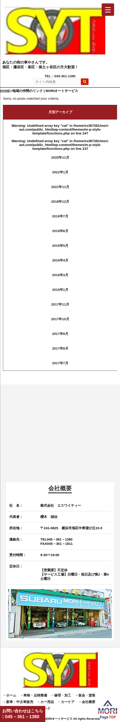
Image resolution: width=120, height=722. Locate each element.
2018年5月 (60, 245)
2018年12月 (60, 201)
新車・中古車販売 (19, 702)
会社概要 (88, 702)
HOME (5, 91)
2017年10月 (60, 319)
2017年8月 (60, 348)
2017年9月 (60, 334)
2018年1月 (60, 290)
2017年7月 (60, 363)
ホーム (11, 695)
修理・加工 (62, 695)
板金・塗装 (86, 695)
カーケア (67, 702)
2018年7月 (60, 216)
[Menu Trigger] (108, 9)
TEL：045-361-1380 (60, 76)
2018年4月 (60, 260)
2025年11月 (60, 157)
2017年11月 (60, 304)
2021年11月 (60, 187)
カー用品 (47, 702)
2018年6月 (60, 231)
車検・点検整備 (35, 695)
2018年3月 (60, 275)
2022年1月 (60, 172)
